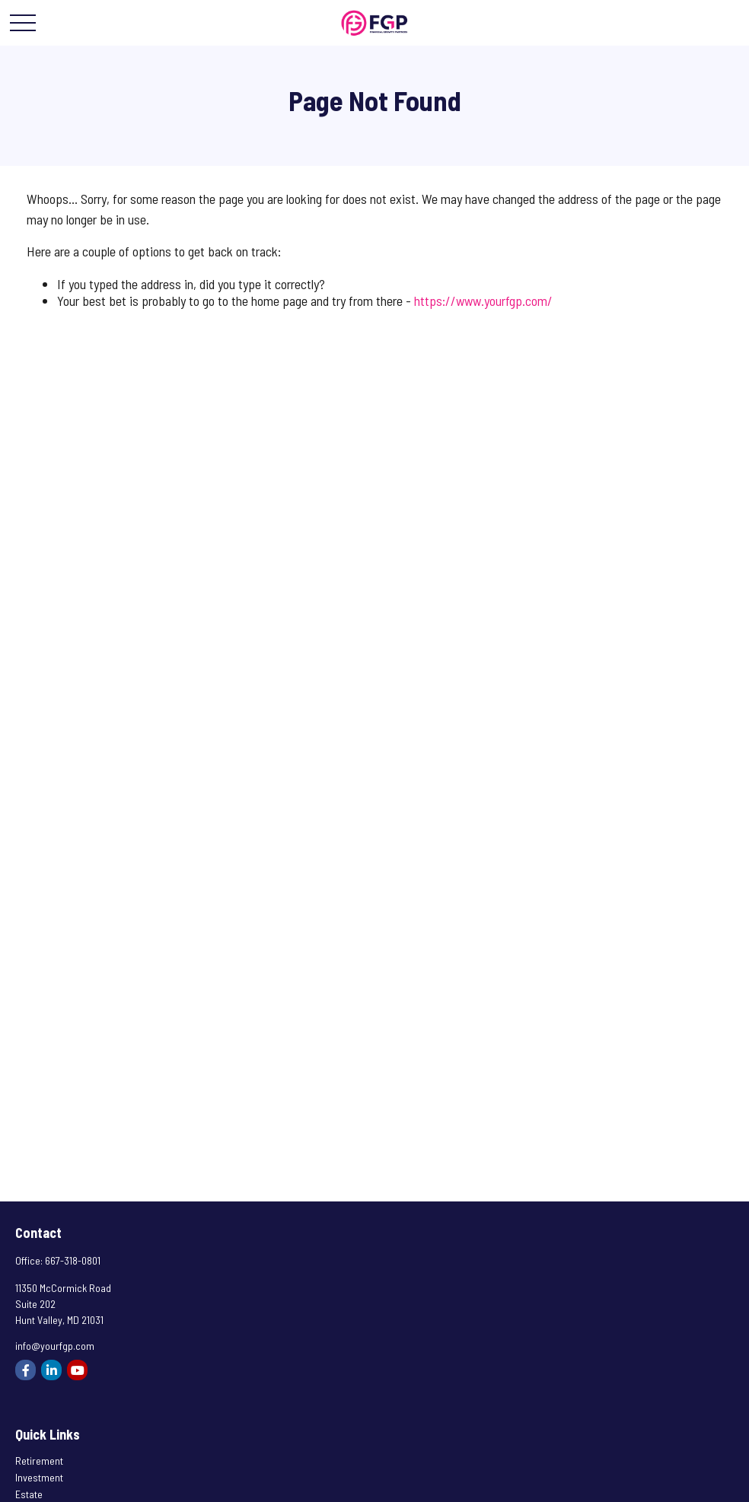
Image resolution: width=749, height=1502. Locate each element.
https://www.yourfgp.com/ (483, 300)
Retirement (39, 1460)
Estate (29, 1494)
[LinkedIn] (51, 1370)
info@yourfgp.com (54, 1345)
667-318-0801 (72, 1260)
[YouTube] (77, 1370)
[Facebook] (25, 1370)
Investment (39, 1477)
